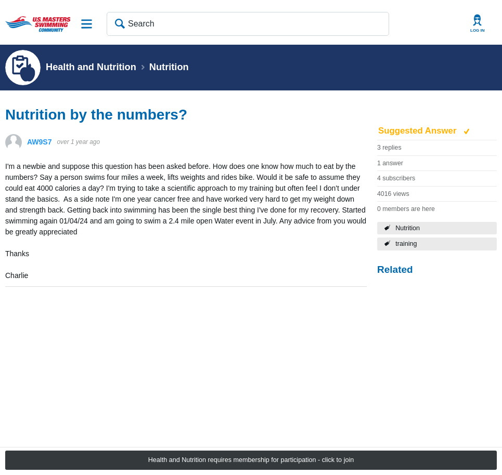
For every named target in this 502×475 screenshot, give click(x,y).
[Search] (248, 23)
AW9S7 (39, 142)
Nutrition (407, 228)
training (406, 243)
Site (87, 24)
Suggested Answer (418, 131)
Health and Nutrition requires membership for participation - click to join (251, 460)
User (477, 23)
